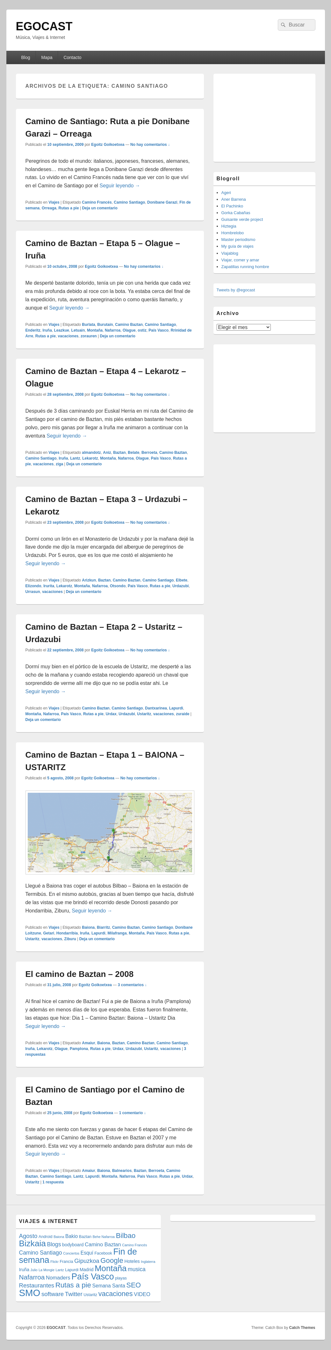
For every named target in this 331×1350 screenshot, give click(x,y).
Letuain (78, 330)
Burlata (88, 324)
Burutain (105, 324)
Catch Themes (302, 1327)
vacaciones (68, 336)
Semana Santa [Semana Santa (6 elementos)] (108, 1285)
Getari (48, 933)
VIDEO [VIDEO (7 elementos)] (142, 1294)
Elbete (181, 580)
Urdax (111, 714)
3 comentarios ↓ (132, 985)
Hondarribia (67, 933)
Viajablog (229, 253)
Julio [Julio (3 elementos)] (34, 1270)
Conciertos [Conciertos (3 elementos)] (71, 1253)
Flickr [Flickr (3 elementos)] (54, 1262)
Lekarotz (90, 458)
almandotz (91, 452)
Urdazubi (180, 586)
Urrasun (32, 591)
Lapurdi (176, 708)
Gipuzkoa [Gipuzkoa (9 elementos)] (86, 1260)
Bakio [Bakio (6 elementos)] (71, 1236)
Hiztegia (228, 226)
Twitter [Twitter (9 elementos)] (74, 1294)
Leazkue (61, 330)
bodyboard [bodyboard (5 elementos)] (72, 1244)
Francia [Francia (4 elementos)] (66, 1261)
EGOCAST (44, 26)
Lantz (75, 458)
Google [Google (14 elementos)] (111, 1260)
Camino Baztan (129, 324)
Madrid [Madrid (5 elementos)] (87, 1269)
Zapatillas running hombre (245, 266)
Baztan (119, 452)
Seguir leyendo (120, 185)
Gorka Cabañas (235, 212)
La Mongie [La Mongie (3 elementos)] (46, 1270)
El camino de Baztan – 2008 (79, 974)
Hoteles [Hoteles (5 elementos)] (132, 1261)
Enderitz (32, 330)
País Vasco (158, 330)
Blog (25, 57)
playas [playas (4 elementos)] (121, 1278)
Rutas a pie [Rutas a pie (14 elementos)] (73, 1285)
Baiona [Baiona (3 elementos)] (59, 1237)
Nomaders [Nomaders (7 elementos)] (58, 1278)
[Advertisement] (264, 117)
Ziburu (70, 939)
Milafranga (117, 933)
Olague (129, 330)
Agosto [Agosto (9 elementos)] (28, 1236)
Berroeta (149, 452)
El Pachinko (232, 206)
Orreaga (49, 208)
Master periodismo (238, 239)
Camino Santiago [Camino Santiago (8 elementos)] (40, 1252)
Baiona (88, 927)
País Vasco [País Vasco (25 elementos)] (92, 1276)
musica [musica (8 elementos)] (137, 1269)
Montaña (95, 330)
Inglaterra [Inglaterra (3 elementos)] (148, 1262)
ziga (59, 464)
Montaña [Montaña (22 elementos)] (110, 1268)
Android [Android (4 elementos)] (46, 1236)
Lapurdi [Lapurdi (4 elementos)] (71, 1270)
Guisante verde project (242, 219)
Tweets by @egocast (236, 290)
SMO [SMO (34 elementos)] (29, 1292)
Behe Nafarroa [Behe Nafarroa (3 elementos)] (104, 1237)
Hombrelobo (232, 232)
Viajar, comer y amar (240, 260)
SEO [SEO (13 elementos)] (133, 1285)
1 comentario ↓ (132, 1113)
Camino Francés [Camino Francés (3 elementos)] (134, 1245)
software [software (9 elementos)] (52, 1294)
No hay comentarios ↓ (150, 144)
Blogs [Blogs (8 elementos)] (54, 1244)
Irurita (48, 586)
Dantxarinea (156, 708)
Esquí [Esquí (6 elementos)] (87, 1253)
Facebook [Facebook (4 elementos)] (103, 1253)
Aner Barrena (233, 199)
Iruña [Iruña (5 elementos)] (24, 1269)
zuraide (182, 714)
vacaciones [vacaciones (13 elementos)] (115, 1294)
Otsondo (118, 586)
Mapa (46, 57)
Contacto (72, 57)
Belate (133, 452)
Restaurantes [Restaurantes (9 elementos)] (36, 1285)
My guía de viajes (237, 246)
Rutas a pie (69, 208)
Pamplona (79, 1048)
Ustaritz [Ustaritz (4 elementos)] (90, 1295)
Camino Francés (97, 202)
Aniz (107, 452)
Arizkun (89, 580)
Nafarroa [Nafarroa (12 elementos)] (32, 1277)
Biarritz (103, 927)
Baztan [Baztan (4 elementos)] (85, 1236)
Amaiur (88, 1043)
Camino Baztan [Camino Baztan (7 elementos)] (103, 1244)
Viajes (53, 202)
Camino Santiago (129, 202)
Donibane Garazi (162, 202)
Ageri (226, 192)
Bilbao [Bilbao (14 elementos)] (126, 1236)
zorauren (89, 336)
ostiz (142, 330)
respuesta (53, 1182)
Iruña (47, 330)
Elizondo (33, 586)
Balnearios (122, 1170)
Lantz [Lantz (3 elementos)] (60, 1270)
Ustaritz (144, 714)
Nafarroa (112, 330)
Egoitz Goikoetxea (107, 144)
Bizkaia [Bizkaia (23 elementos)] (32, 1243)
